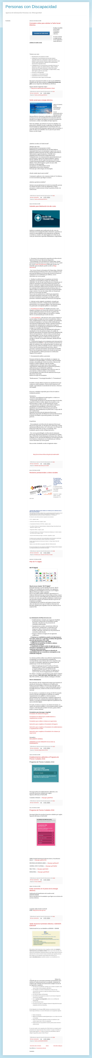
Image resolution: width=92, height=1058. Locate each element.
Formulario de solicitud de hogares (39, 713)
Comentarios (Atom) (41, 1048)
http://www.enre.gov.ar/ (39, 910)
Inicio (47, 1045)
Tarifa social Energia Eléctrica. (40, 95)
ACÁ (40, 1031)
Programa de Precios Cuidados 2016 (42, 810)
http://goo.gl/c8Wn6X (43, 872)
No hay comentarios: (34, 93)
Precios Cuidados (38, 881)
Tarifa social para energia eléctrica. (41, 100)
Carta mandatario (36, 317)
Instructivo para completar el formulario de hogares (44, 724)
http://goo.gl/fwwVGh (40, 860)
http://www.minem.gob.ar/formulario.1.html (43, 88)
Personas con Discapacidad (31, 6)
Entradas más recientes (35, 1045)
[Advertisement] (36, 48)
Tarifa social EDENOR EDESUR (40, 1040)
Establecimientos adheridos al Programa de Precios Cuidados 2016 (44, 758)
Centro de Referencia (40, 264)
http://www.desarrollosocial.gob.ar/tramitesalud (46, 454)
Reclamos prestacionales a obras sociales (44, 472)
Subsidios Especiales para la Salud (41, 465)
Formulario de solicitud (37, 308)
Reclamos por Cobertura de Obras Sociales (43, 554)
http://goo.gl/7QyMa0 (51, 866)
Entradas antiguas (57, 1045)
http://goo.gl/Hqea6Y (53, 863)
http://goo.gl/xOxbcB (42, 869)
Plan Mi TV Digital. (36, 562)
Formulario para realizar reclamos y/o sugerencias (43, 721)
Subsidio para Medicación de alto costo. (43, 206)
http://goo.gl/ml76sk (47, 797)
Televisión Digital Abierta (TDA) (41, 750)
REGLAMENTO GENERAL (36, 739)
